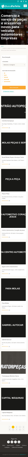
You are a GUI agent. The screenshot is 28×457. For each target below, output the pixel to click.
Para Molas (5, 303)
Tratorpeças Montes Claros (10, 376)
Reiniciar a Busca (8, 91)
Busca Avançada (14, 87)
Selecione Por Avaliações (8, 70)
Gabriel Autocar (6, 339)
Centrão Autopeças (8, 121)
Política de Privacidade (17, 447)
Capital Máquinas (7, 412)
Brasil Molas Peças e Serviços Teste (13, 157)
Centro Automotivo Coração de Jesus (13, 230)
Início (2, 46)
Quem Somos (10, 445)
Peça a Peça (5, 193)
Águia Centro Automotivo (10, 266)
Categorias (5, 61)
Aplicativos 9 (23, 454)
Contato (18, 445)
